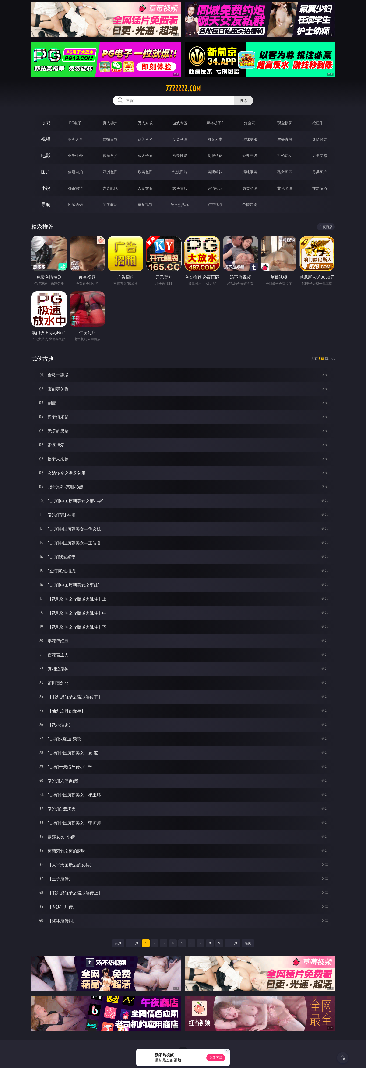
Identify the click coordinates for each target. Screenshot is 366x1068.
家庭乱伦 (110, 188)
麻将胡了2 (214, 122)
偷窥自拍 (75, 171)
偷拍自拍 (110, 155)
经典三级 (249, 155)
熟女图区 (284, 171)
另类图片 (319, 171)
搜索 (243, 100)
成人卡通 (145, 155)
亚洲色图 (110, 171)
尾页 (248, 943)
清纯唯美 (249, 171)
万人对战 (145, 122)
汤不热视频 (180, 204)
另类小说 (249, 188)
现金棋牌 (284, 122)
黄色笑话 (284, 188)
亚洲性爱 (75, 155)
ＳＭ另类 (319, 139)
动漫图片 (179, 171)
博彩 (45, 123)
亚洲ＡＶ (75, 139)
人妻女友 (145, 188)
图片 (45, 172)
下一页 (232, 943)
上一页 (133, 943)
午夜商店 (110, 204)
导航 (45, 204)
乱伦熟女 (284, 155)
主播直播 (284, 139)
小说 (45, 188)
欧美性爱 (179, 155)
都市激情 (75, 188)
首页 (118, 943)
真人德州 (110, 122)
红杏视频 (215, 204)
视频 (45, 139)
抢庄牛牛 (319, 122)
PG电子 (75, 122)
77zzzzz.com (183, 88)
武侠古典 (179, 188)
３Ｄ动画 (179, 139)
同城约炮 (75, 204)
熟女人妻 (215, 139)
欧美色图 (145, 171)
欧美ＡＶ (145, 139)
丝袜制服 (249, 139)
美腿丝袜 (215, 171)
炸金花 (249, 122)
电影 (45, 155)
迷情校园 (215, 188)
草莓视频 (145, 204)
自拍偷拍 (110, 139)
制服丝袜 (215, 155)
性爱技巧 (319, 188)
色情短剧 (249, 204)
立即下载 (215, 1057)
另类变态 (319, 155)
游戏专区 (179, 122)
